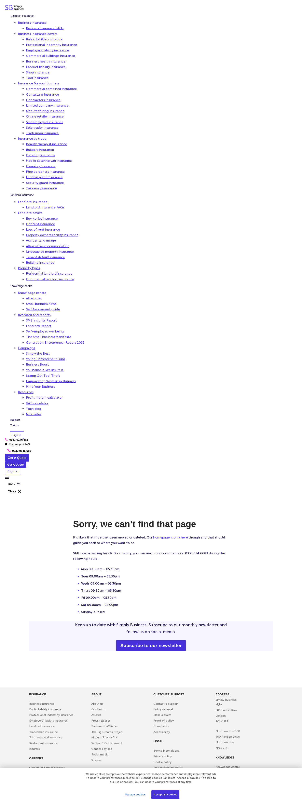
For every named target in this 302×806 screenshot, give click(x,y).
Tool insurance (37, 78)
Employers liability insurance (47, 50)
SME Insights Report (41, 320)
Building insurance (40, 262)
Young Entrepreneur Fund (45, 359)
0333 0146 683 (16, 439)
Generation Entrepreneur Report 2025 (55, 342)
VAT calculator (37, 403)
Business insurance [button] (32, 23)
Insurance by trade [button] (32, 138)
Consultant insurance (42, 94)
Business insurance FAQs (45, 28)
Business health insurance (45, 61)
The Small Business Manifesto (48, 337)
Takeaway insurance (41, 188)
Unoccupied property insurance (50, 252)
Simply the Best (38, 353)
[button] (7, 478)
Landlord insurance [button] (32, 202)
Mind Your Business (40, 386)
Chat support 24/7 (17, 444)
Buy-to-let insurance (42, 218)
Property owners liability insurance (52, 235)
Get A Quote (17, 458)
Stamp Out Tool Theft (43, 376)
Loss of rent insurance (43, 229)
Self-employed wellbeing (45, 331)
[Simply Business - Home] (15, 8)
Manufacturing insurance (45, 111)
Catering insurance (40, 155)
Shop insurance (37, 72)
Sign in (17, 435)
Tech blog (33, 409)
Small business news (41, 304)
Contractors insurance (43, 100)
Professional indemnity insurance (51, 45)
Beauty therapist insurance (46, 144)
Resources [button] (25, 392)
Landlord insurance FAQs (45, 207)
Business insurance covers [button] (37, 34)
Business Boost (37, 364)
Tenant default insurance (45, 257)
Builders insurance (40, 150)
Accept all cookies (165, 794)
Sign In (13, 471)
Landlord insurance (22, 195)
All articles (34, 298)
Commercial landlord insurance (50, 279)
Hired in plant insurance (44, 177)
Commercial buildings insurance (50, 56)
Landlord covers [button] (30, 213)
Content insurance (40, 224)
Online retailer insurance (45, 116)
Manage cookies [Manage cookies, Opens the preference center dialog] (135, 794)
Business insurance (22, 15)
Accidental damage (41, 240)
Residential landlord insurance (49, 273)
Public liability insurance (44, 39)
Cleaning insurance (40, 166)
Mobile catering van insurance (49, 161)
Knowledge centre (21, 286)
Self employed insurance (44, 122)
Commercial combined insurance (51, 89)
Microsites (33, 414)
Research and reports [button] (34, 315)
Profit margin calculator (44, 397)
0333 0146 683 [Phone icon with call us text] (19, 451)
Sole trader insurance (42, 127)
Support (15, 420)
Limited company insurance (47, 105)
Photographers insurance (45, 172)
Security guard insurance (45, 183)
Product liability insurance (46, 67)
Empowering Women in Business (51, 381)
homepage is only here (170, 537)
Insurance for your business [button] (38, 83)
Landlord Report (38, 326)
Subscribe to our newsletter (151, 645)
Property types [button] (29, 268)
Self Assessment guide (43, 309)
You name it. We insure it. (45, 370)
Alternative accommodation (47, 246)
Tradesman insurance (42, 133)
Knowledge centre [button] (32, 293)
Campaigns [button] (26, 348)
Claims (14, 425)
